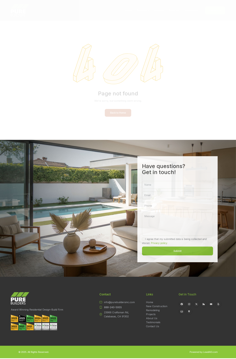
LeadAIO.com (210, 352)
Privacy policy (159, 248)
